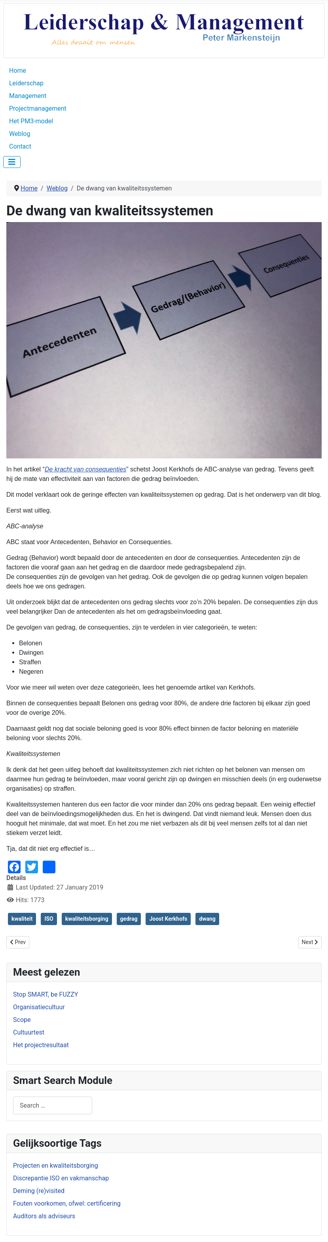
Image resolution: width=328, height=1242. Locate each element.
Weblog (19, 134)
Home (17, 70)
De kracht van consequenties (85, 469)
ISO (48, 919)
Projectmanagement (37, 108)
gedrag (129, 919)
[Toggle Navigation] (12, 162)
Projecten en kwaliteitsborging (55, 1165)
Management (27, 96)
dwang (207, 919)
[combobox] (52, 1105)
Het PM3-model (31, 121)
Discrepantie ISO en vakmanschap (61, 1178)
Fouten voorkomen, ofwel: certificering (67, 1203)
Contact (20, 146)
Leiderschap (26, 83)
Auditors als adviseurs (44, 1216)
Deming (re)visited (38, 1191)
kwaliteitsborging (86, 919)
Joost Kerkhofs (168, 919)
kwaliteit (21, 919)
